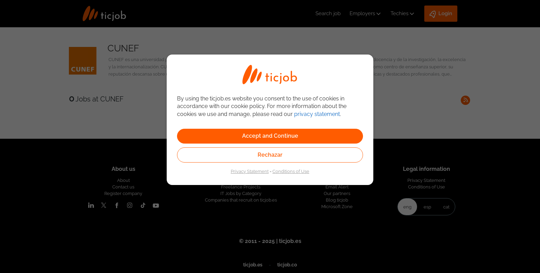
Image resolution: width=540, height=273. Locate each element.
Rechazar (270, 155)
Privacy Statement (250, 171)
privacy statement (317, 114)
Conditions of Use (290, 171)
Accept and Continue (270, 136)
